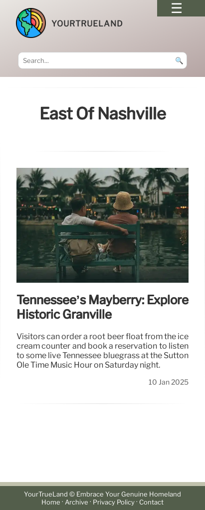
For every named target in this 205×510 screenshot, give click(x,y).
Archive (76, 502)
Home (50, 502)
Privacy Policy (114, 502)
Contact (151, 502)
